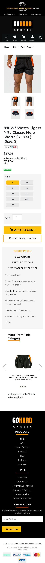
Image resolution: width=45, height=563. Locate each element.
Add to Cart (22, 230)
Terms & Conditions (22, 497)
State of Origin (22, 446)
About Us (23, 14)
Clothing (22, 459)
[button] (22, 238)
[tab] (22, 251)
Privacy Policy (22, 493)
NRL (22, 437)
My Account (9, 14)
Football (22, 450)
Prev (4, 367)
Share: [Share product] (10, 147)
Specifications (22, 262)
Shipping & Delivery (22, 489)
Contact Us (36, 14)
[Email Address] (22, 518)
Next (41, 367)
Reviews (22, 268)
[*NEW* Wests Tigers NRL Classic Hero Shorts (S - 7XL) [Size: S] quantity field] (17, 217)
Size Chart (22, 256)
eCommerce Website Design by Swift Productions (22, 547)
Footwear (22, 463)
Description (22, 250)
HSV (22, 454)
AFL (22, 442)
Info (5, 163)
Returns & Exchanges (22, 484)
